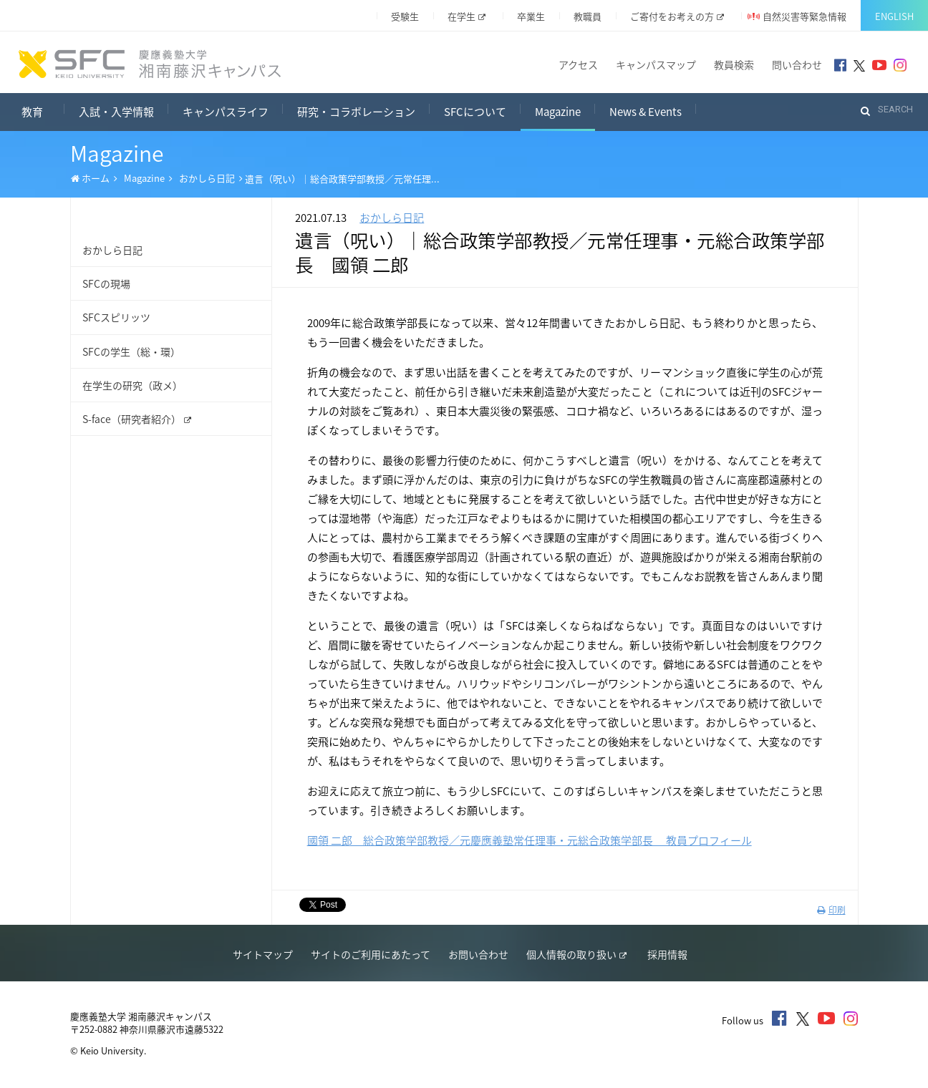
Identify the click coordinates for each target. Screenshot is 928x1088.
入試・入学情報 (116, 112)
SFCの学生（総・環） (131, 351)
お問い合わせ (478, 954)
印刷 (831, 909)
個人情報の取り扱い (576, 954)
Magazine (558, 112)
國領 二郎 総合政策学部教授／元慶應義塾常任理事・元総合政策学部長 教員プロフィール (529, 840)
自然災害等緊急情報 (804, 16)
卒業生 (531, 16)
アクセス (578, 64)
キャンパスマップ (656, 64)
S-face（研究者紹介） (136, 419)
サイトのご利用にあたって (370, 954)
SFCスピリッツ (116, 317)
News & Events (645, 112)
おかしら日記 (207, 178)
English (894, 16)
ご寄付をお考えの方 (677, 16)
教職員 (587, 16)
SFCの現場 (106, 283)
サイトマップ (263, 954)
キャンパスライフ (226, 112)
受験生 (405, 16)
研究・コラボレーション (356, 112)
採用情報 (667, 954)
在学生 (466, 16)
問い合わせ (797, 64)
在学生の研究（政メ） (132, 385)
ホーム (90, 178)
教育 (42, 110)
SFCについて (475, 112)
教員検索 (734, 64)
